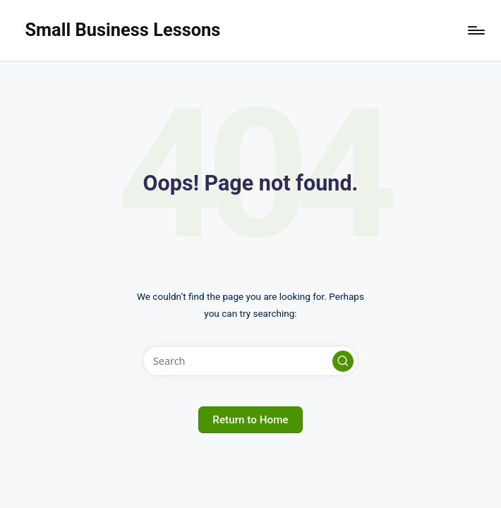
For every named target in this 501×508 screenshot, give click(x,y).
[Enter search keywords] (250, 361)
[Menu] (475, 30)
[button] (343, 361)
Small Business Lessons (122, 29)
